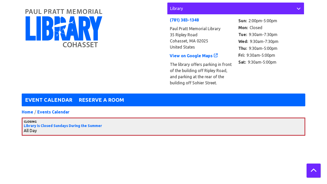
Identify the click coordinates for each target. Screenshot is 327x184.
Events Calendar (53, 112)
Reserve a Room (101, 100)
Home (27, 112)
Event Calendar (48, 100)
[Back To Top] (314, 171)
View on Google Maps (191, 55)
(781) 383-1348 (184, 20)
